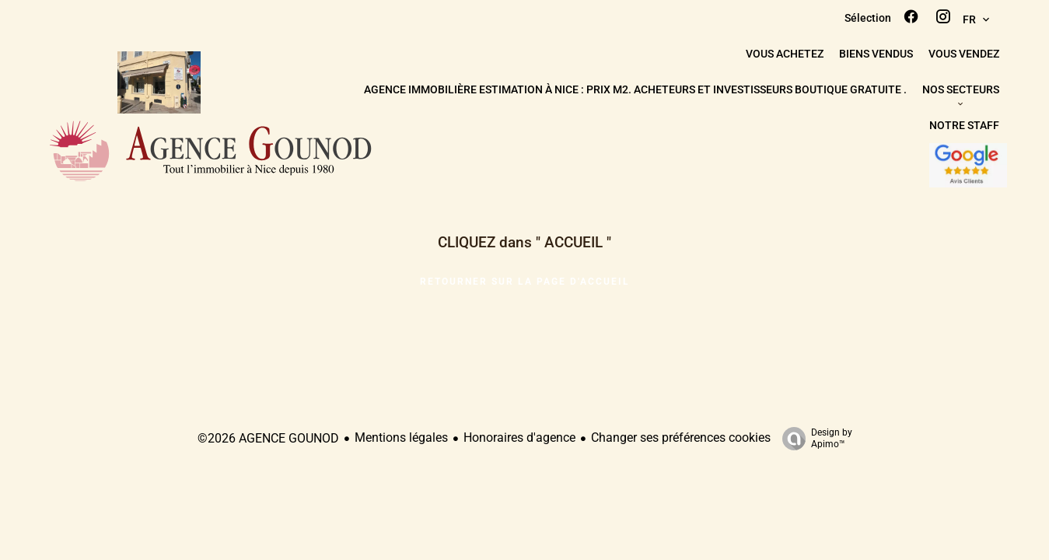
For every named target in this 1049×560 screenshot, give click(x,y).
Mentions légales (401, 437)
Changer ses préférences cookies (681, 437)
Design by (813, 438)
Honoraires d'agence (519, 437)
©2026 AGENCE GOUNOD (268, 438)
